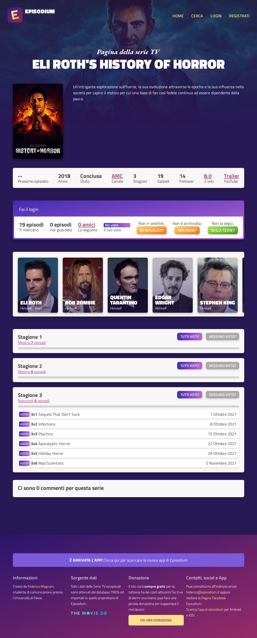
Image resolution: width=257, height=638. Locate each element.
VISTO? (24, 414)
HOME (178, 16)
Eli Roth (31, 302)
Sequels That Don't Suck (55, 414)
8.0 (208, 176)
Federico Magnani (41, 586)
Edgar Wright (164, 300)
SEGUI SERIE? (223, 230)
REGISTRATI (239, 16)
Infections (43, 424)
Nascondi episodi (33, 401)
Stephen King (217, 302)
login (33, 209)
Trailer (231, 176)
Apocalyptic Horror (50, 444)
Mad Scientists (47, 463)
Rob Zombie (80, 302)
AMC (117, 176)
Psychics (42, 434)
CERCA (197, 16)
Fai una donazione (156, 620)
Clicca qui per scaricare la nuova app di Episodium (128, 560)
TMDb (115, 592)
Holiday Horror (47, 453)
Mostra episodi (32, 343)
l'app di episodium (210, 609)
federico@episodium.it (202, 592)
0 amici (86, 224)
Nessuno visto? (222, 336)
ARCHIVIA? (187, 230)
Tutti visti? (189, 336)
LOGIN (216, 16)
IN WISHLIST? (151, 230)
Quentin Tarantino (123, 300)
